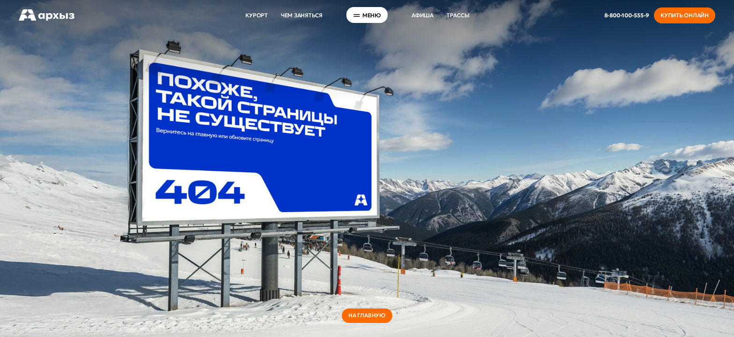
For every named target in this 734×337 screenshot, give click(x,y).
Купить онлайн (685, 15)
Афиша (422, 15)
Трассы (458, 15)
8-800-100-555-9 (626, 15)
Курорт (256, 15)
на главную (367, 315)
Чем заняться (302, 15)
